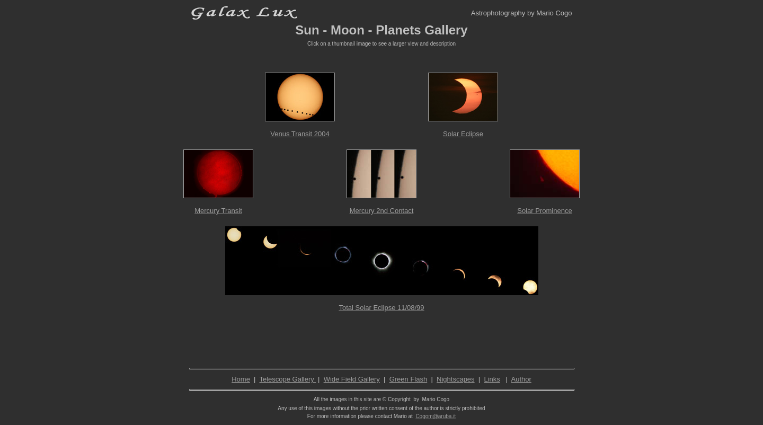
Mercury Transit (218, 211)
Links (492, 379)
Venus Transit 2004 (299, 134)
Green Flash (408, 379)
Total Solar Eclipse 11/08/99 (381, 308)
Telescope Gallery (287, 379)
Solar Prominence (544, 211)
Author (521, 379)
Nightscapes (456, 379)
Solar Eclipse (463, 134)
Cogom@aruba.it (435, 416)
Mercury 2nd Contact (382, 211)
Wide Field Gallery (352, 379)
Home (241, 379)
